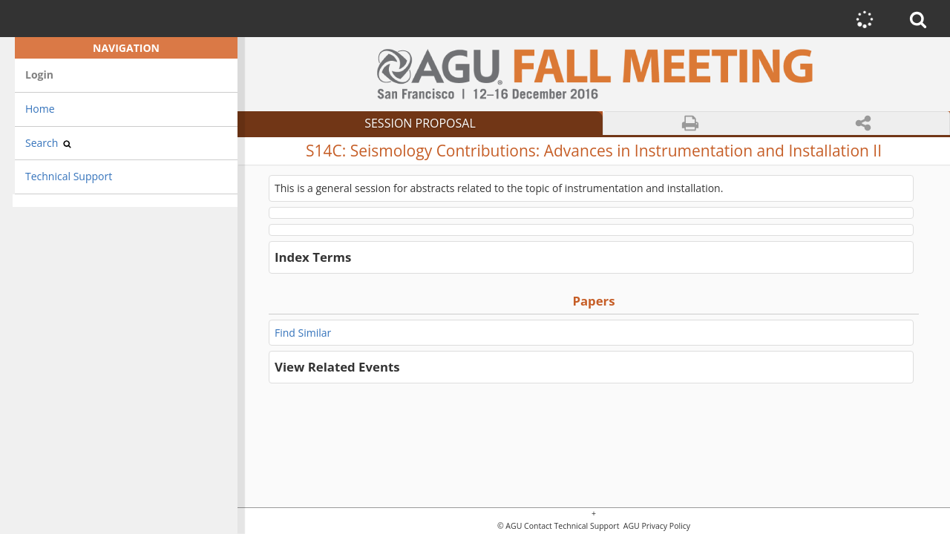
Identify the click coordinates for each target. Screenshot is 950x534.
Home (40, 109)
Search (48, 143)
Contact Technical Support (571, 526)
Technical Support (68, 176)
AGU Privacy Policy (655, 526)
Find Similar (303, 333)
